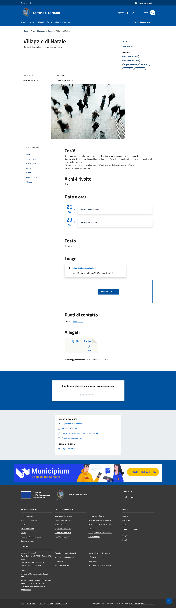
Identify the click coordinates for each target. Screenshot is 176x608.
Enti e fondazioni (27, 528)
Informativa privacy (96, 557)
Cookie (50, 603)
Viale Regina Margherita (83, 268)
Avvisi (124, 524)
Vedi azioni (128, 46)
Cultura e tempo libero (63, 520)
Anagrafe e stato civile (63, 516)
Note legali (93, 561)
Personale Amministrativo (31, 536)
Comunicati (126, 520)
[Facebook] (126, 12)
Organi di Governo (28, 516)
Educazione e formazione (98, 516)
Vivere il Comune (38, 31)
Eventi (50, 31)
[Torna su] (169, 601)
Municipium (135, 603)
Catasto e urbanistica (63, 532)
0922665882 (26, 589)
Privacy (42, 603)
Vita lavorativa (60, 524)
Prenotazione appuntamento (66, 553)
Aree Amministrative (29, 520)
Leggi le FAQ (59, 561)
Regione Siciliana (27, 3)
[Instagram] (132, 12)
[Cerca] (152, 12)
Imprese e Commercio (63, 528)
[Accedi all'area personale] (143, 3)
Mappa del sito (61, 603)
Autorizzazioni (94, 536)
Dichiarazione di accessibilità (100, 565)
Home (25, 31)
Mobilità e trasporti (62, 536)
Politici (23, 532)
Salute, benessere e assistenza (100, 532)
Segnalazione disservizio (64, 557)
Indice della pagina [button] (32, 147)
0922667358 (78, 321)
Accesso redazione (148, 603)
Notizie (125, 516)
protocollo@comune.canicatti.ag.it (34, 573)
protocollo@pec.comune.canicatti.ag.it (36, 580)
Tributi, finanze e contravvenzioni (102, 524)
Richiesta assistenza (62, 565)
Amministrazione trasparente (100, 553)
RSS (22, 603)
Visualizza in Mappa (108, 291)
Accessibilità (31, 603)
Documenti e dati (27, 541)
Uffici (23, 524)
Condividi (128, 42)
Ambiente (92, 528)
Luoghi (125, 535)
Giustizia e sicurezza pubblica (100, 520)
